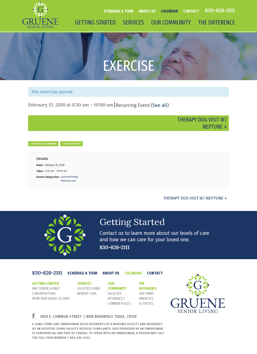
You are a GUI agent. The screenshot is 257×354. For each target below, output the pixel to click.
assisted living (69, 176)
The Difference (216, 22)
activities (146, 303)
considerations (44, 293)
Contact (191, 11)
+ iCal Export (71, 143)
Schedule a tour (119, 11)
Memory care (68, 180)
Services (133, 22)
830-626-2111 (220, 10)
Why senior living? (46, 288)
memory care (87, 293)
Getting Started (95, 22)
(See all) (160, 105)
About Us (147, 11)
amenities (146, 298)
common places (119, 303)
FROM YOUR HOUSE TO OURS (51, 298)
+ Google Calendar (43, 143)
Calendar (169, 11)
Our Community (171, 22)
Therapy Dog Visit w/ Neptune (195, 198)
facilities (115, 293)
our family (146, 293)
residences (116, 298)
